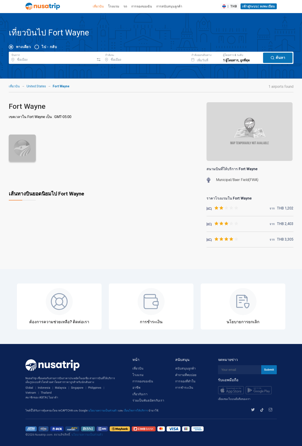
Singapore (77, 387)
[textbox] (52, 57)
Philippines (94, 387)
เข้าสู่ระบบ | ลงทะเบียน (258, 6)
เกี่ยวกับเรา (140, 394)
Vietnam (30, 392)
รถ (125, 6)
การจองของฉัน (141, 6)
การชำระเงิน (184, 387)
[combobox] (52, 57)
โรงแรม (113, 6)
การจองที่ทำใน (185, 381)
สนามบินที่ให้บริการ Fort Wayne (232, 169)
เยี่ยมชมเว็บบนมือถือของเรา (234, 399)
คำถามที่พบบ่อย (185, 375)
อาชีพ (136, 387)
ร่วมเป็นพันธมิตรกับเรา (148, 400)
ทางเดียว (23, 47)
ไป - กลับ (49, 47)
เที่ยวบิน (98, 6)
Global (29, 387)
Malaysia (60, 387)
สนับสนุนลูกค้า (185, 368)
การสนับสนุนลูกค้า (169, 6)
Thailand (46, 392)
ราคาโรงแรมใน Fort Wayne (229, 198)
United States (36, 86)
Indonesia (44, 387)
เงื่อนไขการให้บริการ (136, 410)
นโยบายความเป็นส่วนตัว (103, 410)
